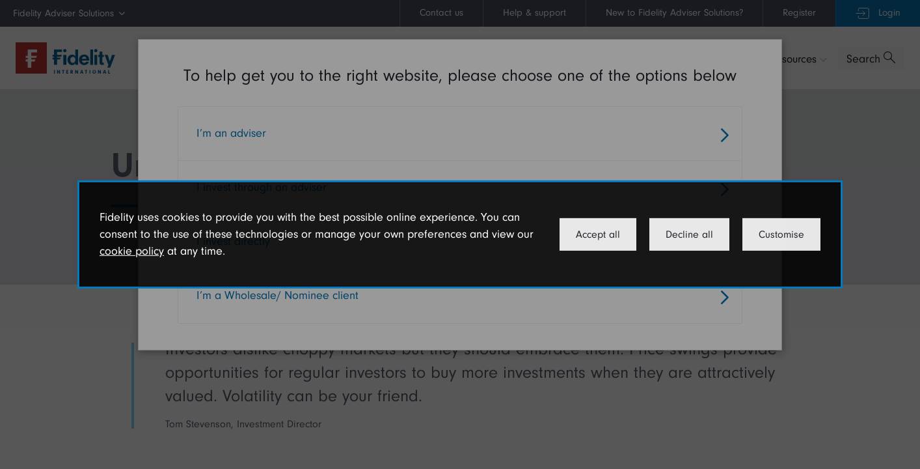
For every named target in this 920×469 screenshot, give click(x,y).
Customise (781, 234)
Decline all (689, 234)
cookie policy (132, 251)
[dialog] (460, 234)
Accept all (598, 234)
